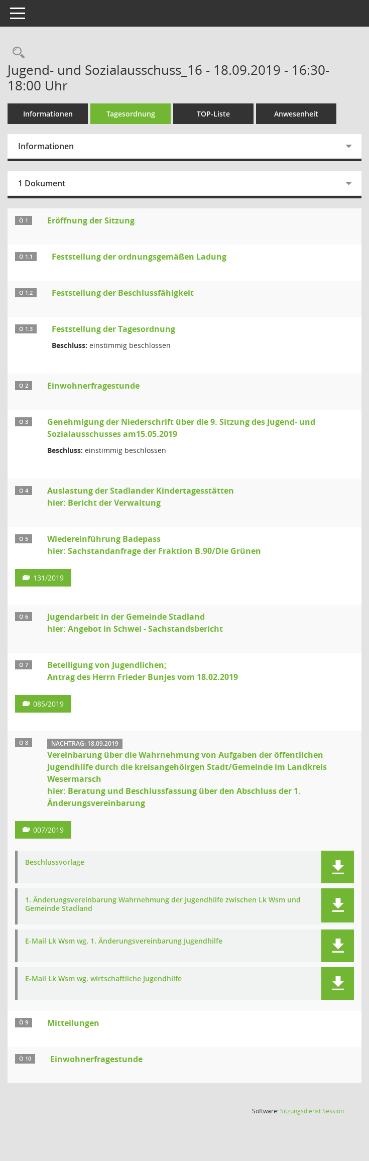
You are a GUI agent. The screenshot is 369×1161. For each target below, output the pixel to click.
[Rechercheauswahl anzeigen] (16, 53)
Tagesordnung (130, 114)
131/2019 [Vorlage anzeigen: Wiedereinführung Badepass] (48, 578)
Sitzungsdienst (312, 1111)
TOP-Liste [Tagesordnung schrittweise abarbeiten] (213, 114)
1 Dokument (41, 183)
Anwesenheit (296, 114)
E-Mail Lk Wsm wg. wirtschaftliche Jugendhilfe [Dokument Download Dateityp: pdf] (103, 979)
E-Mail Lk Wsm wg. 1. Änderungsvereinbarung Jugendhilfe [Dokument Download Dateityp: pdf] (123, 941)
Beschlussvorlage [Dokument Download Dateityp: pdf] (54, 862)
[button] (337, 867)
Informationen (48, 114)
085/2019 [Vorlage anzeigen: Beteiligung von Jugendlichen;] (48, 704)
